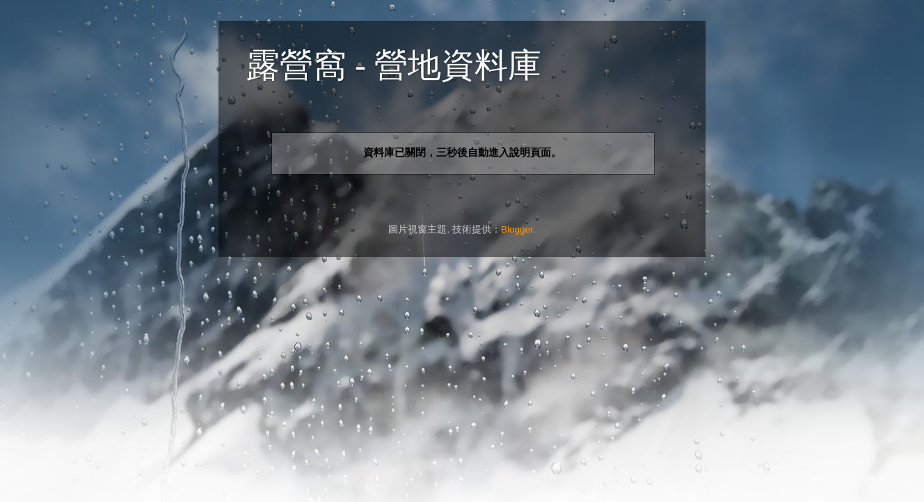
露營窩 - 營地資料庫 (393, 65)
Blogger (517, 229)
